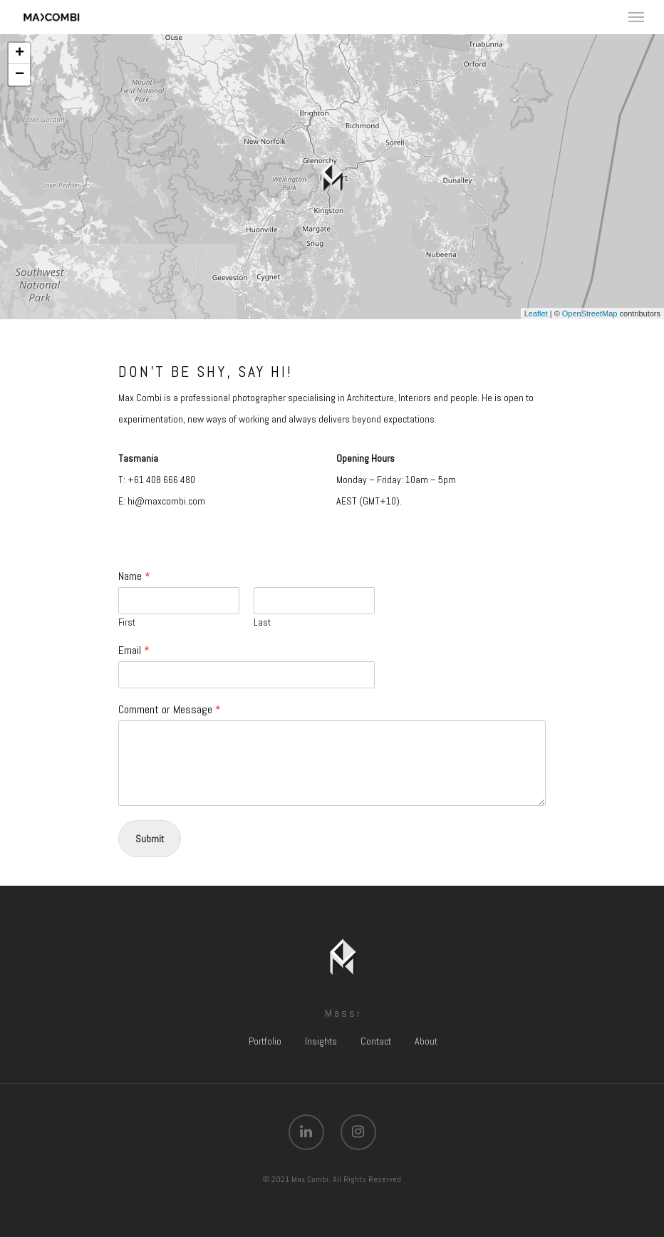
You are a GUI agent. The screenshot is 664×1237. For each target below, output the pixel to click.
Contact (375, 1041)
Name (134, 576)
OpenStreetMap (590, 313)
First (126, 622)
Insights (321, 1041)
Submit (149, 838)
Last (262, 622)
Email (134, 650)
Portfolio (265, 1041)
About (426, 1041)
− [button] (19, 75)
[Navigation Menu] (636, 17)
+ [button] (19, 53)
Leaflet (536, 313)
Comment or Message (169, 710)
